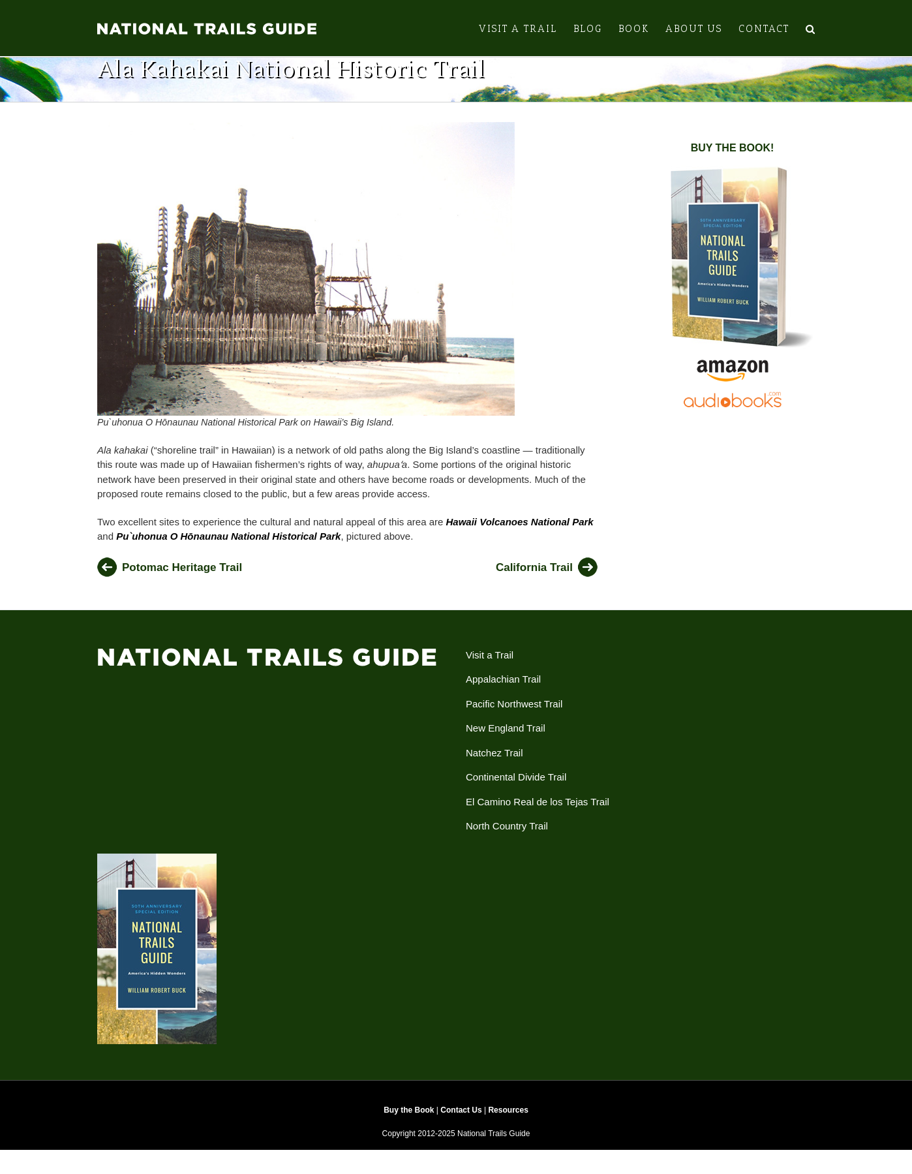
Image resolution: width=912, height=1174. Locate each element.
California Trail (534, 577)
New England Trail (505, 737)
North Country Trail (507, 835)
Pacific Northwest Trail (514, 713)
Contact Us (460, 1119)
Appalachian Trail (503, 688)
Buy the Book (409, 1119)
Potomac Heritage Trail (182, 577)
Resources (508, 1119)
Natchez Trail (494, 762)
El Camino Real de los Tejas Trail (537, 811)
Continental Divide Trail (516, 786)
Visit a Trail (489, 664)
